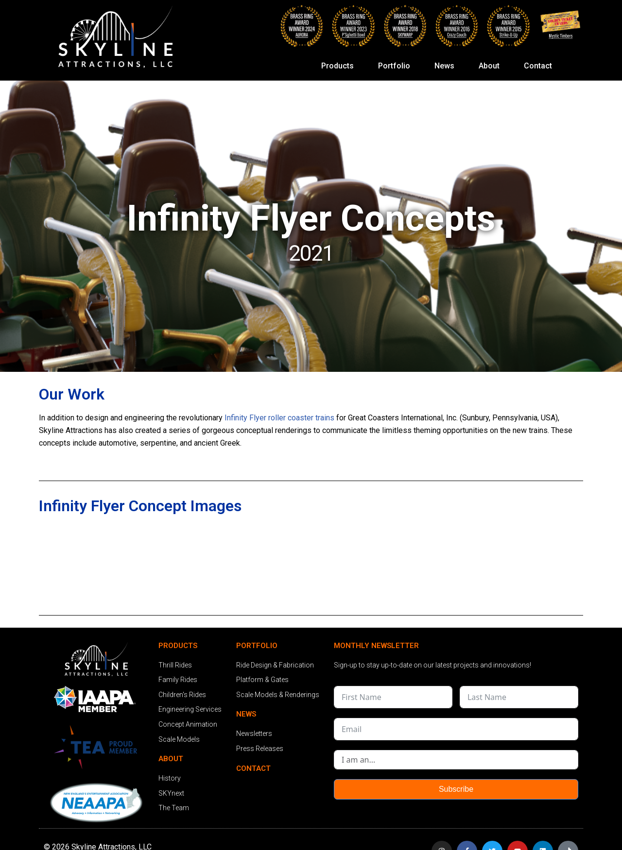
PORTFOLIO (256, 645)
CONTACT (253, 768)
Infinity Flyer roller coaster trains (279, 417)
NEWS (246, 714)
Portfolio (396, 66)
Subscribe (456, 789)
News (446, 66)
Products (340, 66)
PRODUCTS (177, 645)
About (491, 66)
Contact (538, 65)
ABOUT (170, 758)
